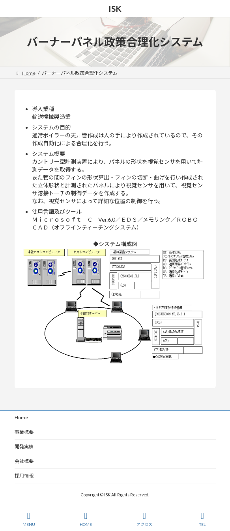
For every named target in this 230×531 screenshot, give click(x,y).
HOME (86, 519)
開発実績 (24, 447)
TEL (202, 519)
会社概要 (24, 461)
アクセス (144, 519)
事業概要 (24, 432)
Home (21, 417)
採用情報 (24, 476)
